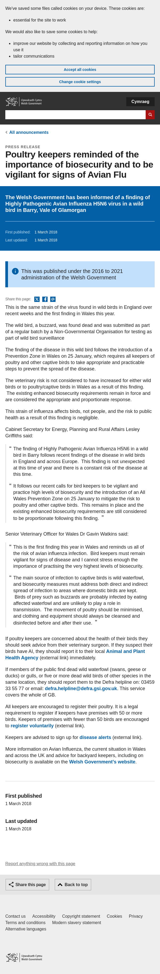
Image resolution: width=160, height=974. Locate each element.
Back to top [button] (76, 884)
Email (53, 299)
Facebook (45, 299)
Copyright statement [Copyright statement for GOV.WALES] (81, 916)
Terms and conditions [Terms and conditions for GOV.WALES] (25, 922)
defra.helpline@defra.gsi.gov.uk (81, 688)
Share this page (30, 884)
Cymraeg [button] (140, 101)
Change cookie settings (80, 82)
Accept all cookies (80, 69)
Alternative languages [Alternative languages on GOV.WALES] (25, 929)
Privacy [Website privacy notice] (136, 916)
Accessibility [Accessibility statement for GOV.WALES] (43, 916)
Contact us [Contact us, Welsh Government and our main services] (15, 916)
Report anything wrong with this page (40, 863)
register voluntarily (32, 725)
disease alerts (95, 737)
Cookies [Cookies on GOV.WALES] (114, 916)
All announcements (29, 132)
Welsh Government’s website (102, 761)
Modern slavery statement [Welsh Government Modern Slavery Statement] (76, 922)
